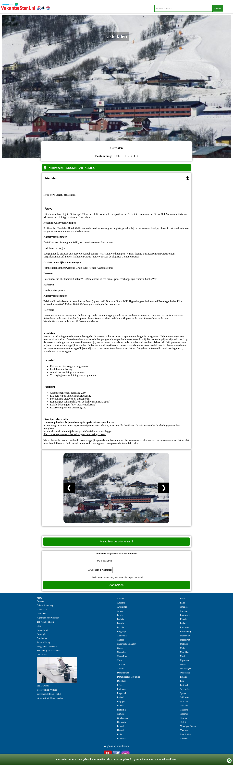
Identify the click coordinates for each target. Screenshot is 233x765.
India (119, 734)
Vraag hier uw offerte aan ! (116, 541)
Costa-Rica (122, 656)
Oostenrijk (185, 672)
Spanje (183, 693)
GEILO (90, 167)
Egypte (120, 685)
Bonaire (120, 623)
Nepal (182, 664)
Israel (182, 598)
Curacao (121, 664)
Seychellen (185, 689)
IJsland (120, 730)
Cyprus (120, 668)
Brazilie (120, 627)
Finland (120, 705)
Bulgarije (121, 631)
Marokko (184, 652)
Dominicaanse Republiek (128, 677)
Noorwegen (55, 167)
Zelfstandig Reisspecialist (49, 650)
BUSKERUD (74, 167)
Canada (120, 640)
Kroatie (183, 619)
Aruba (120, 611)
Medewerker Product (47, 690)
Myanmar (184, 660)
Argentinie (122, 607)
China (120, 648)
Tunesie (183, 718)
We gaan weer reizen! (47, 646)
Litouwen (184, 627)
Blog (39, 626)
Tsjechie (184, 714)
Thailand (184, 710)
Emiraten (121, 689)
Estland (120, 697)
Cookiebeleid (43, 630)
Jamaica (183, 607)
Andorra (121, 603)
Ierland (120, 726)
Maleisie (184, 644)
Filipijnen (121, 701)
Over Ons (41, 613)
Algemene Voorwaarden (48, 618)
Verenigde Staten (188, 726)
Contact (40, 601)
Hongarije (121, 722)
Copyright (41, 634)
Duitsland (121, 681)
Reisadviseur (43, 685)
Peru (182, 681)
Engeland (121, 693)
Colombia (121, 652)
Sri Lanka (184, 697)
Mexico (183, 656)
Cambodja (122, 635)
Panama (183, 677)
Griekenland (122, 718)
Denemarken (123, 672)
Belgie (120, 615)
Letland (183, 623)
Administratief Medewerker (50, 698)
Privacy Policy (43, 642)
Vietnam (184, 730)
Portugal (184, 685)
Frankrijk (121, 710)
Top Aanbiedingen (45, 622)
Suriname (184, 701)
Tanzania (184, 705)
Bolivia (120, 619)
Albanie (120, 598)
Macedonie (185, 635)
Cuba (119, 660)
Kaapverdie (185, 615)
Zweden (183, 738)
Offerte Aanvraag (45, 605)
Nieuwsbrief (42, 609)
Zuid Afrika (185, 734)
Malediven (185, 640)
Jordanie (184, 611)
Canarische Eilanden (126, 644)
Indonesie (121, 738)
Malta (182, 648)
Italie (182, 603)
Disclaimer (42, 638)
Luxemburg (185, 631)
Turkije (183, 722)
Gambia (120, 714)
